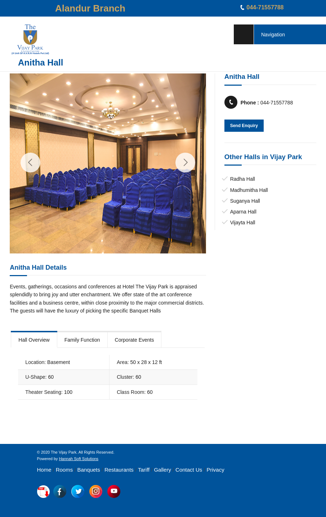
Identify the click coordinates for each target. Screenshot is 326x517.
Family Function (82, 340)
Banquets (88, 470)
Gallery (162, 470)
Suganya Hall (245, 201)
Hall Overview (33, 340)
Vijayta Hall (242, 222)
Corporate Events (134, 340)
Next (185, 162)
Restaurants (119, 470)
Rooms (64, 470)
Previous (30, 162)
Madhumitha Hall (249, 190)
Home (44, 470)
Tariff (143, 470)
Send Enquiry (244, 125)
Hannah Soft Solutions (78, 459)
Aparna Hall (243, 212)
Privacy (215, 470)
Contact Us (188, 470)
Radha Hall (242, 179)
